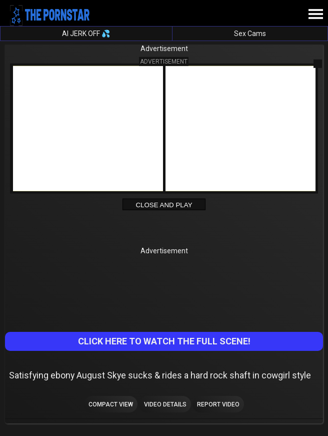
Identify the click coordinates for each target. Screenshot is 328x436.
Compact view (110, 404)
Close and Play (164, 205)
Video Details (165, 404)
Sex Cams (250, 34)
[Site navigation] (315, 14)
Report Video (218, 404)
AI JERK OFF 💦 (86, 34)
